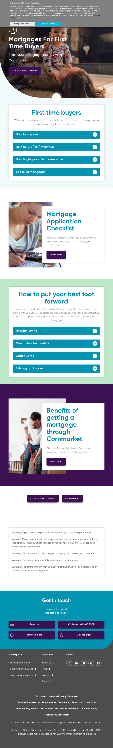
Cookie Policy (89, 709)
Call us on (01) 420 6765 (24, 71)
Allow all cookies (48, 24)
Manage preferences (22, 24)
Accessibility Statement (56, 715)
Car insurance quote (19, 663)
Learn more (56, 255)
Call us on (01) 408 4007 (81, 624)
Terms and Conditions (84, 702)
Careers (45, 675)
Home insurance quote (21, 669)
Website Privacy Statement (63, 696)
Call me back (72, 498)
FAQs (44, 669)
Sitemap (45, 681)
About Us (46, 663)
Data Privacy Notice (27, 709)
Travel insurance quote (21, 675)
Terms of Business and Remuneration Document (43, 702)
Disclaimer (40, 696)
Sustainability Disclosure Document (60, 709)
